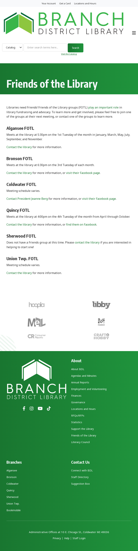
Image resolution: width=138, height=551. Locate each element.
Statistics (76, 422)
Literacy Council (80, 442)
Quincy (10, 490)
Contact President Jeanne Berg (27, 199)
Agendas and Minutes (83, 375)
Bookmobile (13, 510)
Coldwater (12, 483)
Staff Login (79, 538)
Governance (78, 402)
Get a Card (65, 3)
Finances (76, 395)
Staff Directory (80, 477)
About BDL (77, 369)
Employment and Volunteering (89, 389)
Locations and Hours (85, 3)
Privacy (57, 538)
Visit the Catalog (69, 54)
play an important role (103, 107)
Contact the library (19, 147)
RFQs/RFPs (77, 415)
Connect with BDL (82, 470)
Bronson (11, 477)
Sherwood (12, 497)
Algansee (11, 470)
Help (66, 538)
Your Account (49, 3)
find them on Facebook (81, 224)
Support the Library (82, 429)
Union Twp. (12, 503)
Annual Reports (80, 382)
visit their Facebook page (83, 173)
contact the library (87, 242)
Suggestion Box (80, 483)
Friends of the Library (83, 435)
